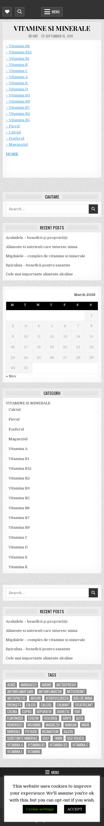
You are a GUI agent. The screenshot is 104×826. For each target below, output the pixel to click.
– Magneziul (17, 144)
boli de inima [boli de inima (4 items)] (82, 698)
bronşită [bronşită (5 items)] (14, 705)
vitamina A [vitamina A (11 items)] (15, 745)
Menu (56, 11)
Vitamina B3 (19, 488)
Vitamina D (18, 547)
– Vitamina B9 (18, 101)
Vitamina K (18, 567)
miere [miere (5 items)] (86, 725)
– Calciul (13, 132)
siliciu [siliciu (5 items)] (68, 731)
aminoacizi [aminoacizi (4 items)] (29, 684)
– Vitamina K (17, 83)
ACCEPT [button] (74, 809)
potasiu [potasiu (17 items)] (31, 731)
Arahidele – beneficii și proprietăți (36, 238)
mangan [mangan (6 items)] (71, 725)
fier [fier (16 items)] (77, 711)
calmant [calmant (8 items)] (63, 705)
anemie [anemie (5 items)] (46, 684)
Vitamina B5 (19, 498)
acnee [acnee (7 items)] (11, 684)
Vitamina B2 (19, 478)
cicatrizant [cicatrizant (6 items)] (84, 705)
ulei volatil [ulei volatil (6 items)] (75, 738)
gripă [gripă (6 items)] (67, 718)
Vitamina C (18, 537)
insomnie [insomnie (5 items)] (34, 725)
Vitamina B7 (19, 518)
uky (35, 36)
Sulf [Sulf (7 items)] (45, 738)
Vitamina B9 (19, 527)
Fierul (14, 419)
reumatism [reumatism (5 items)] (50, 731)
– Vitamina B (17, 65)
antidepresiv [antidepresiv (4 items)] (66, 684)
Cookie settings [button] (40, 809)
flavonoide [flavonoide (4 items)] (15, 718)
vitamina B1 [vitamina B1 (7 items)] (36, 745)
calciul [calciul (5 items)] (46, 705)
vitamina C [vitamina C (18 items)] (80, 745)
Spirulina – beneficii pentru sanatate (38, 265)
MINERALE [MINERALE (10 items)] (13, 731)
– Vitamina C (17, 71)
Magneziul (18, 439)
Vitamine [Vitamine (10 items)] (33, 751)
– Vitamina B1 (17, 58)
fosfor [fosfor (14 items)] (33, 718)
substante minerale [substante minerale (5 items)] (22, 738)
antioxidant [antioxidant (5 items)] (76, 691)
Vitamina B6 (19, 508)
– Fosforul (15, 138)
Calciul (15, 409)
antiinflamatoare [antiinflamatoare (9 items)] (20, 691)
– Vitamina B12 (19, 52)
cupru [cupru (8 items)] (27, 711)
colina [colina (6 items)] (12, 711)
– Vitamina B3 (18, 95)
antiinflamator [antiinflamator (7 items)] (50, 691)
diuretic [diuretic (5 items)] (63, 711)
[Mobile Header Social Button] (7, 11)
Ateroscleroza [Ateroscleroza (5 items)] (57, 698)
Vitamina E (18, 557)
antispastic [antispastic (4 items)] (16, 698)
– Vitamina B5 (18, 120)
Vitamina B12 (20, 468)
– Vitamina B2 (18, 114)
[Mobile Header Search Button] (19, 11)
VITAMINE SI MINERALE (52, 28)
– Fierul (13, 126)
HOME (12, 154)
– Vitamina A (17, 77)
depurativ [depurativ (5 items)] (44, 711)
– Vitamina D (17, 89)
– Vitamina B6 (18, 46)
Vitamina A (18, 449)
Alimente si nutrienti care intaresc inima (41, 247)
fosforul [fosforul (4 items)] (51, 718)
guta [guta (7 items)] (79, 718)
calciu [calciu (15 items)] (31, 705)
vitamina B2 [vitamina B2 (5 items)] (58, 745)
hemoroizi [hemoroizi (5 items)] (14, 725)
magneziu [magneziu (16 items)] (53, 725)
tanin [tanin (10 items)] (58, 738)
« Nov (11, 376)
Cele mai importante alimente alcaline (39, 274)
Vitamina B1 (19, 459)
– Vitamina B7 (18, 107)
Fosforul (16, 429)
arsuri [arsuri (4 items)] (36, 698)
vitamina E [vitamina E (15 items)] (14, 751)
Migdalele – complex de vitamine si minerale (45, 256)
